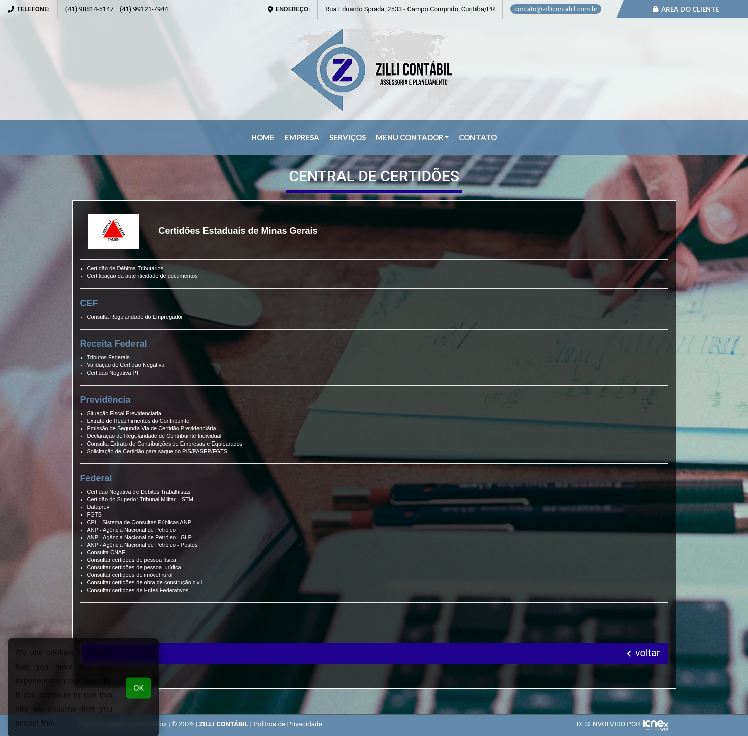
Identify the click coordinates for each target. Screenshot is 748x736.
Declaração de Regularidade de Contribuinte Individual (154, 436)
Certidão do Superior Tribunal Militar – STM (140, 499)
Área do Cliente (686, 9)
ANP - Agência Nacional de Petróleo (131, 530)
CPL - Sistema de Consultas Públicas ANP (139, 522)
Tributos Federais (108, 357)
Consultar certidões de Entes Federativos (138, 590)
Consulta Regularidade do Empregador (135, 317)
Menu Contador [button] (409, 137)
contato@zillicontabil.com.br (555, 9)
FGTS (94, 514)
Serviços (347, 137)
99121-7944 (144, 9)
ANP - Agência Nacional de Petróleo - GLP (139, 537)
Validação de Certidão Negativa (126, 365)
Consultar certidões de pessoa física (131, 560)
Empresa (302, 137)
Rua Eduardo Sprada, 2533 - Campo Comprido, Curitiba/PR (410, 9)
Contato (478, 137)
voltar (643, 653)
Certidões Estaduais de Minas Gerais (238, 231)
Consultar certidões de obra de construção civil (144, 582)
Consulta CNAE (106, 552)
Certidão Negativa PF (113, 373)
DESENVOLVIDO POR (608, 724)
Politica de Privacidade (287, 724)
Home (263, 137)
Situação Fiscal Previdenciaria (124, 413)
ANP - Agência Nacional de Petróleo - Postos (142, 545)
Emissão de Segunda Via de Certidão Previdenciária (151, 428)
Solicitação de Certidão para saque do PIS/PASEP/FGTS (157, 451)
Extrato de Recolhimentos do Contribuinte (138, 421)
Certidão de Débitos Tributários (125, 268)
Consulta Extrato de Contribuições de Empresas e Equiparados (165, 443)
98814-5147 (89, 9)
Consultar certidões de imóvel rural (130, 575)
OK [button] (138, 696)
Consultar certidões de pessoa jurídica (134, 567)
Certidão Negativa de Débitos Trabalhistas (139, 492)
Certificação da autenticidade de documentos (142, 276)
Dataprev (98, 507)
